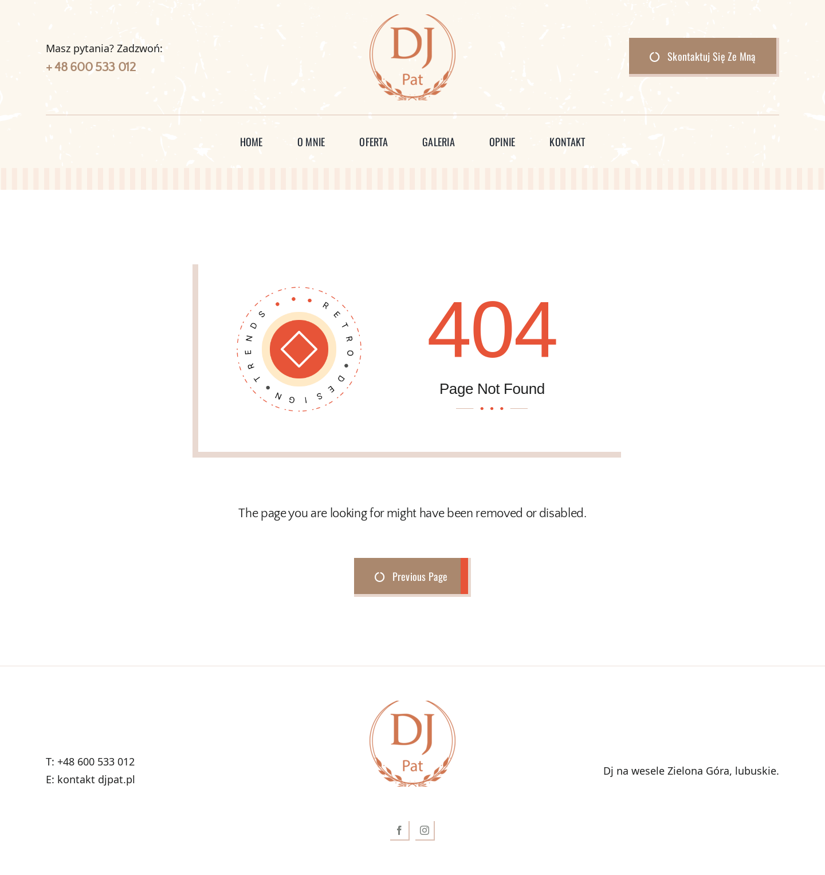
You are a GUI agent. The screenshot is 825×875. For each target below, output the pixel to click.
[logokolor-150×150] (412, 19)
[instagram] (425, 831)
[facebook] (400, 831)
